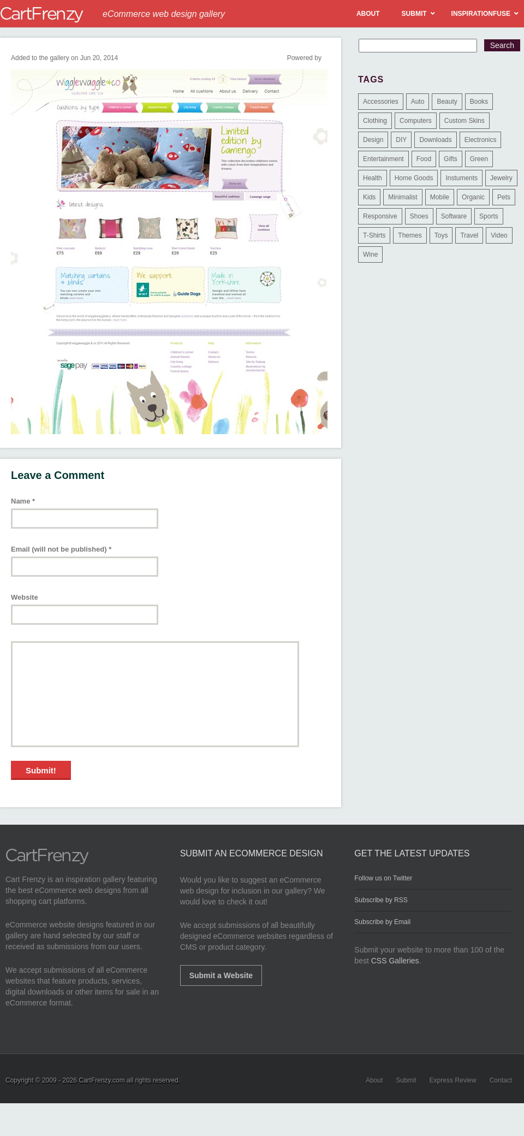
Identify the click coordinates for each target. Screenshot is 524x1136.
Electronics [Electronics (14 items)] (481, 140)
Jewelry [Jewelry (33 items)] (501, 178)
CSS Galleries (395, 960)
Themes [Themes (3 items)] (409, 235)
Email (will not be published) (61, 549)
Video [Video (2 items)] (499, 235)
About (374, 1080)
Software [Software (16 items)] (454, 216)
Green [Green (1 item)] (479, 159)
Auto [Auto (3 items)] (418, 101)
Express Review (453, 1080)
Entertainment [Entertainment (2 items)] (383, 159)
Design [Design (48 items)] (373, 140)
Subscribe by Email (382, 922)
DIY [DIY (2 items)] (401, 140)
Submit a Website (221, 975)
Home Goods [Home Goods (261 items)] (414, 178)
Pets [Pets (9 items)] (503, 197)
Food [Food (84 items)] (423, 159)
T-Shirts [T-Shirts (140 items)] (374, 235)
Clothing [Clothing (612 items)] (375, 121)
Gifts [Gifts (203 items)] (450, 159)
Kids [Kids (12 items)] (369, 197)
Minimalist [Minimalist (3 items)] (402, 197)
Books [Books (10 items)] (479, 101)
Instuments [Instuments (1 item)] (461, 178)
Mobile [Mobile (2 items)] (439, 197)
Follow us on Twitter (383, 878)
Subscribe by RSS (380, 900)
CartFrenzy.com (101, 1080)
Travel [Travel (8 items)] (469, 235)
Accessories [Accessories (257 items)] (380, 101)
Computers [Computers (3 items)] (416, 121)
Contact (501, 1080)
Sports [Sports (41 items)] (488, 216)
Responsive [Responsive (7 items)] (380, 216)
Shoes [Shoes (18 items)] (419, 216)
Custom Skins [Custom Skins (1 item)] (464, 121)
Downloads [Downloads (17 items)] (435, 140)
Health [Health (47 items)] (372, 178)
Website (24, 597)
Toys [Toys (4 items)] (441, 235)
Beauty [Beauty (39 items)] (447, 101)
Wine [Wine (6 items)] (370, 254)
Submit (406, 1080)
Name (23, 501)
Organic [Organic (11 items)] (473, 197)
